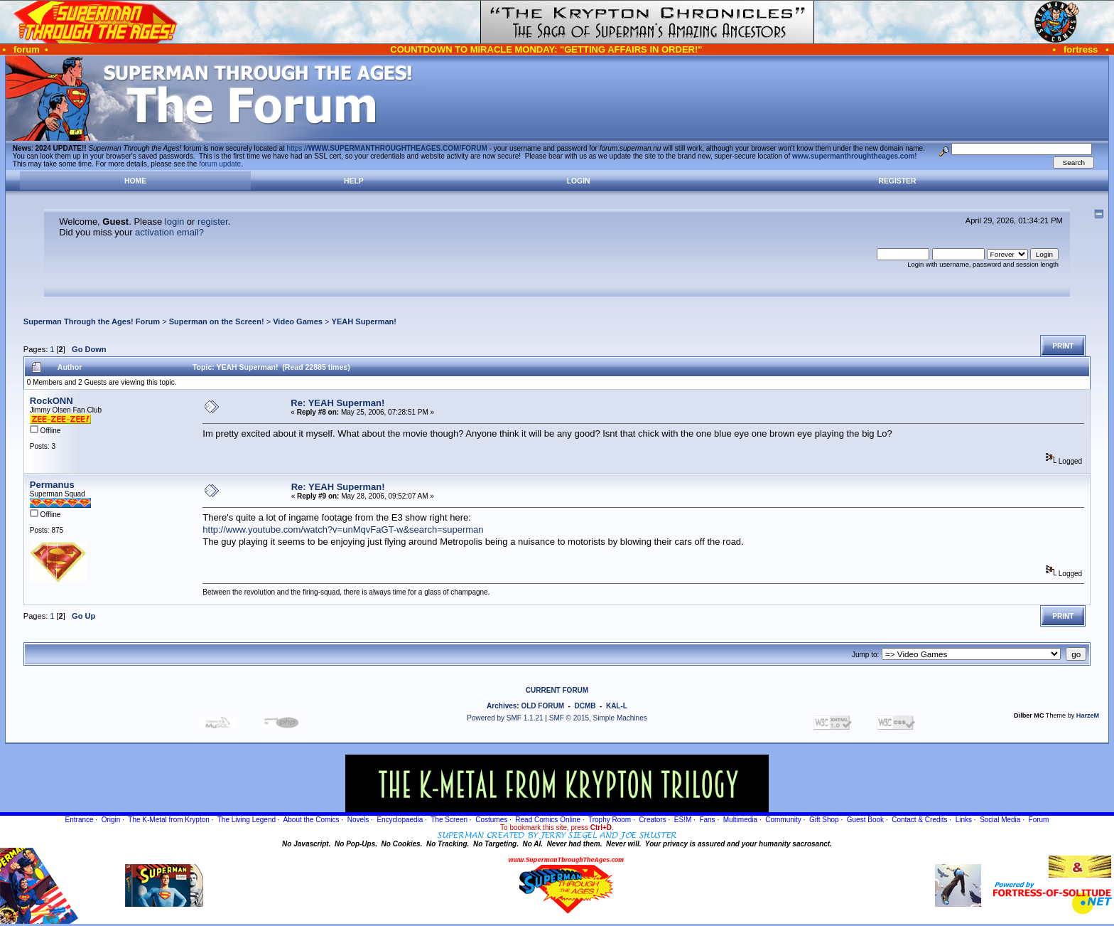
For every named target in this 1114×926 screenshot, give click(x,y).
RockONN (51, 400)
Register (897, 181)
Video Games (298, 321)
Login (578, 181)
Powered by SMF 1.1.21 (505, 718)
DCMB (584, 706)
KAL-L (616, 706)
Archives (502, 706)
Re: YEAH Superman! (337, 403)
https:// (387, 148)
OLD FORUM (542, 706)
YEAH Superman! (364, 321)
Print (1063, 346)
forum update (220, 164)
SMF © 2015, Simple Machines (598, 718)
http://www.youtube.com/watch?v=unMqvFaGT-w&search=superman (342, 529)
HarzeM (1087, 715)
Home (135, 181)
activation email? (169, 232)
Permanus (52, 484)
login (174, 221)
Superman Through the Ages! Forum (91, 321)
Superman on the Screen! (216, 321)
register (213, 221)
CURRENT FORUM (557, 690)
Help (354, 181)
